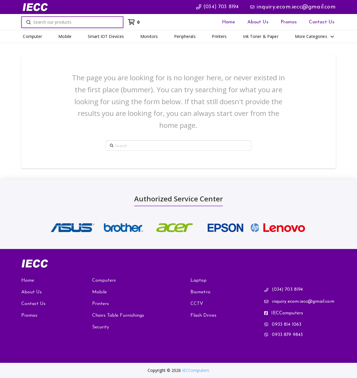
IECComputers (195, 370)
